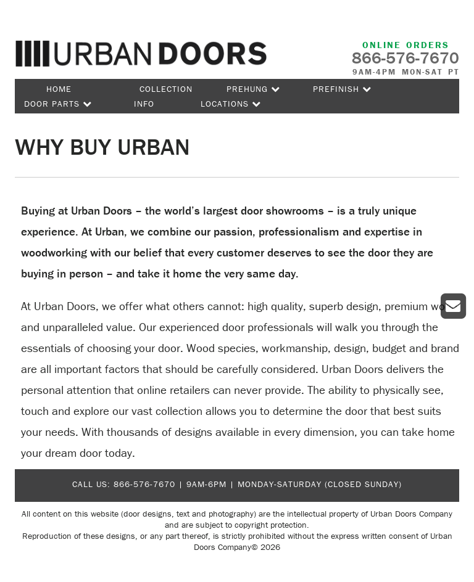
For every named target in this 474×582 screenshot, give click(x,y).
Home (59, 88)
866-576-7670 (144, 484)
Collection (166, 88)
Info (144, 103)
